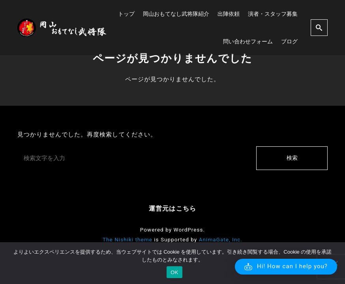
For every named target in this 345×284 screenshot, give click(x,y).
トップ (126, 14)
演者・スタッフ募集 (273, 14)
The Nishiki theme (127, 239)
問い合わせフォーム (248, 41)
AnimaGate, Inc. (220, 239)
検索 (292, 158)
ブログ (289, 41)
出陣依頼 (229, 14)
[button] (286, 267)
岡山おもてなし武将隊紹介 (176, 14)
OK (174, 272)
